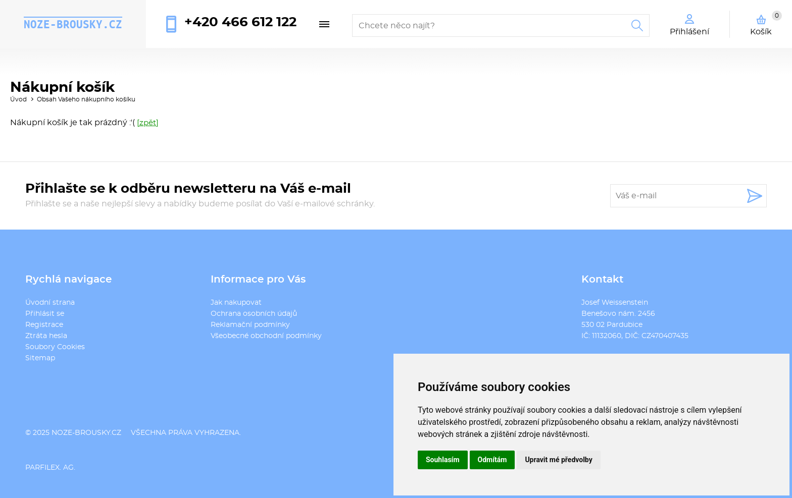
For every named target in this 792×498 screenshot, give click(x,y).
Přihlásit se (44, 313)
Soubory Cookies (55, 347)
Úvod (18, 99)
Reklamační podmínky (250, 324)
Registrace (44, 324)
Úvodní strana (50, 302)
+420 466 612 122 (240, 22)
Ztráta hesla (46, 336)
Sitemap (40, 358)
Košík (766, 23)
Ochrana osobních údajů (254, 313)
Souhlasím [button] (443, 460)
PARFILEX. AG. (50, 467)
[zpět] (148, 123)
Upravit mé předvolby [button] (558, 460)
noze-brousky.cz (73, 24)
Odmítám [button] (492, 460)
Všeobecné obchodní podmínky (266, 336)
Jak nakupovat (236, 302)
